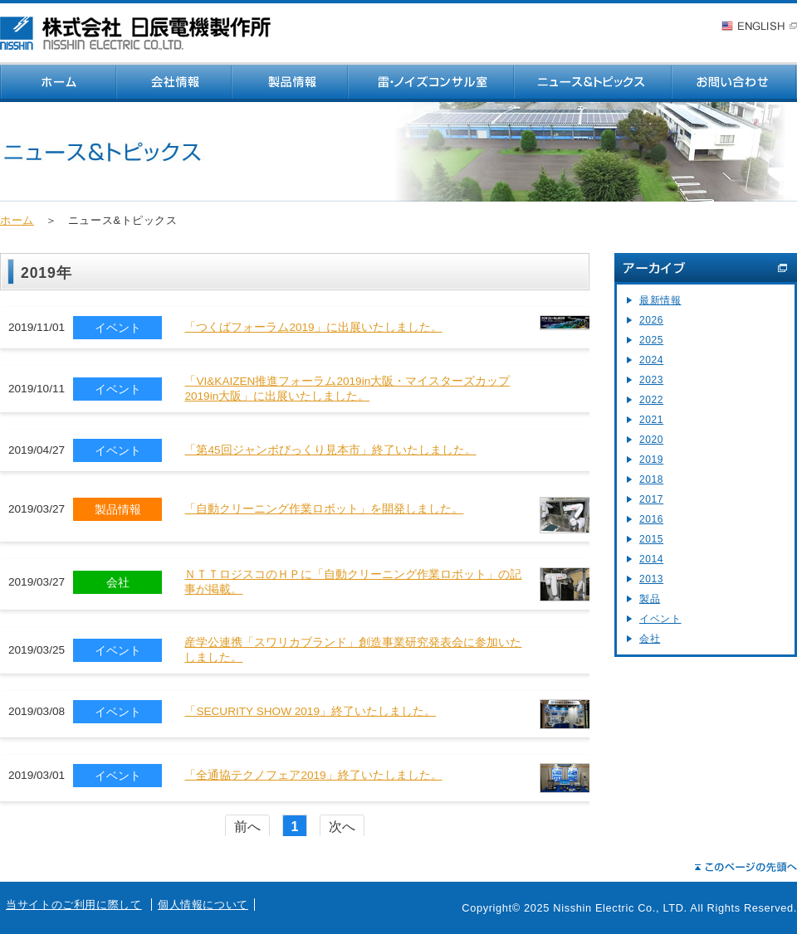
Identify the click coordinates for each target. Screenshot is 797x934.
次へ (342, 827)
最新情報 (660, 300)
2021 (651, 420)
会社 (649, 639)
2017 (651, 499)
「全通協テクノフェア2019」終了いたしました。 (313, 775)
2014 (651, 559)
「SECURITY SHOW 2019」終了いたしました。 (310, 711)
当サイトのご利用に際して (74, 904)
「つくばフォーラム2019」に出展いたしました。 (313, 327)
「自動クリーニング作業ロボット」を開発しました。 (323, 509)
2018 (651, 479)
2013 (651, 579)
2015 (651, 539)
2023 (651, 380)
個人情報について (203, 904)
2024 (651, 360)
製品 (649, 599)
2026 (651, 320)
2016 (651, 519)
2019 (651, 459)
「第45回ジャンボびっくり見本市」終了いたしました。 (330, 450)
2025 (651, 340)
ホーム (17, 220)
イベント (660, 619)
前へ (247, 827)
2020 (651, 439)
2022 (651, 400)
